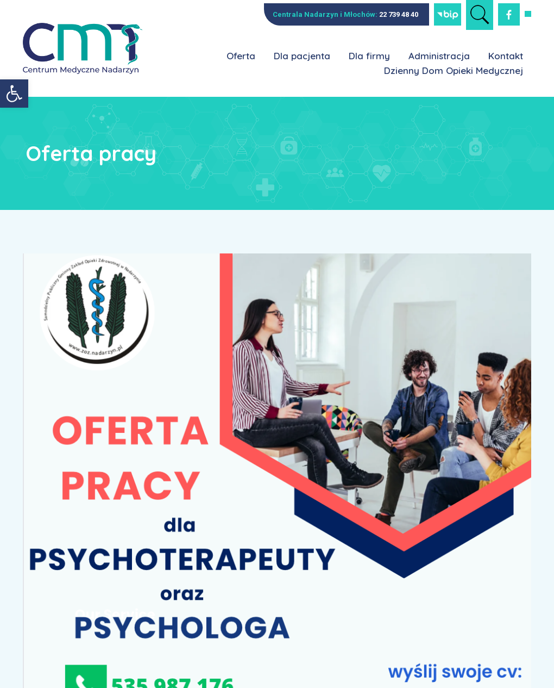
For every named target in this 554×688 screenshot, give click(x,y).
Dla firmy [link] (369, 55)
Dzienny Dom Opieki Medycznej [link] (453, 70)
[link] (14, 93)
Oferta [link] (240, 55)
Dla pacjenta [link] (302, 55)
